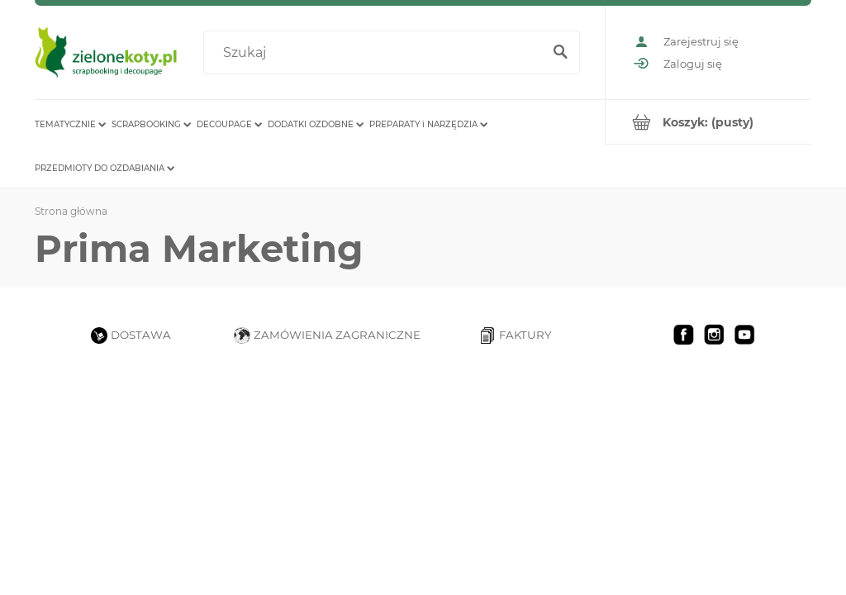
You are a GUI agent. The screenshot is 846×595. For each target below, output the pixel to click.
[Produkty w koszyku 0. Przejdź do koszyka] (708, 122)
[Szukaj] (560, 53)
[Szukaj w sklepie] (376, 53)
